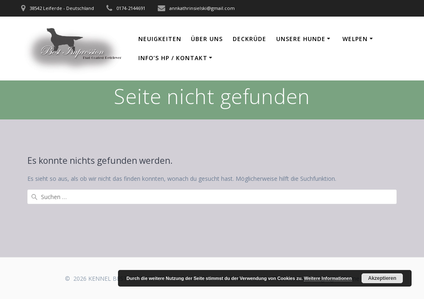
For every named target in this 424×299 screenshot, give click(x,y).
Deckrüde (249, 39)
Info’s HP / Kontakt (172, 58)
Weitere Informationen (328, 278)
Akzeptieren (382, 278)
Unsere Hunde (300, 39)
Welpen (355, 39)
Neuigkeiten (159, 39)
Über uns (207, 39)
